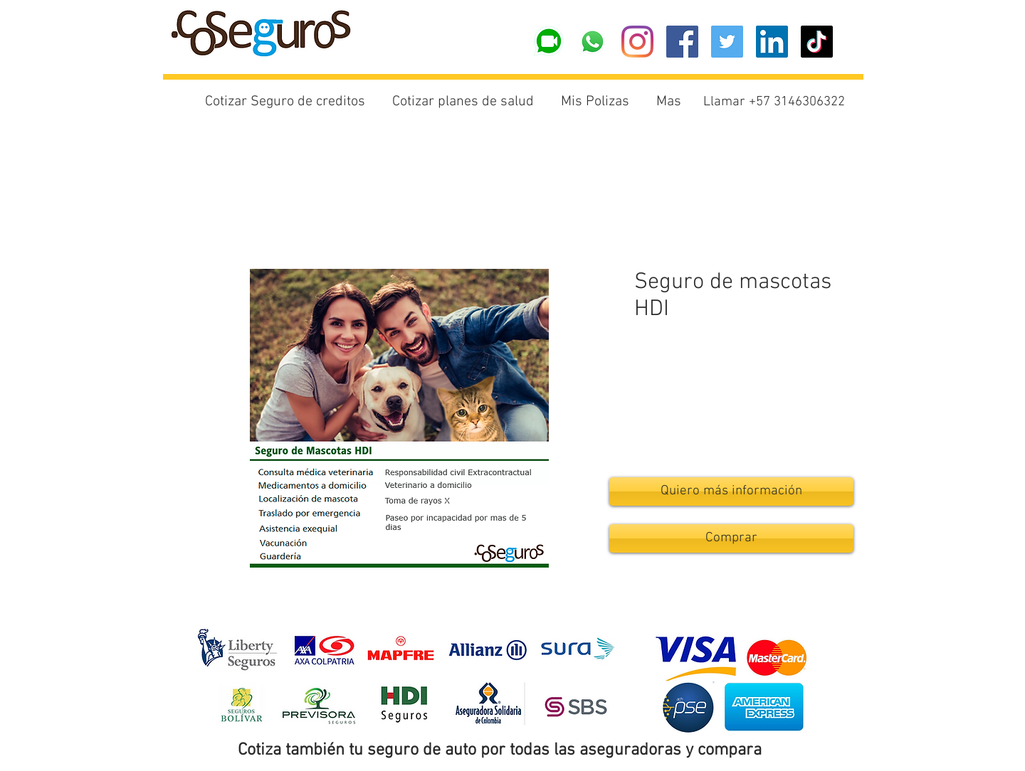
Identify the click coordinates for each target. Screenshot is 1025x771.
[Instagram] (637, 42)
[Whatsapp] (593, 42)
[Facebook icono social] (682, 42)
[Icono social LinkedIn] (772, 42)
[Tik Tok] (817, 42)
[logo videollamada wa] (548, 42)
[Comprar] (731, 538)
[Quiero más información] (731, 491)
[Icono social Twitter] (727, 42)
